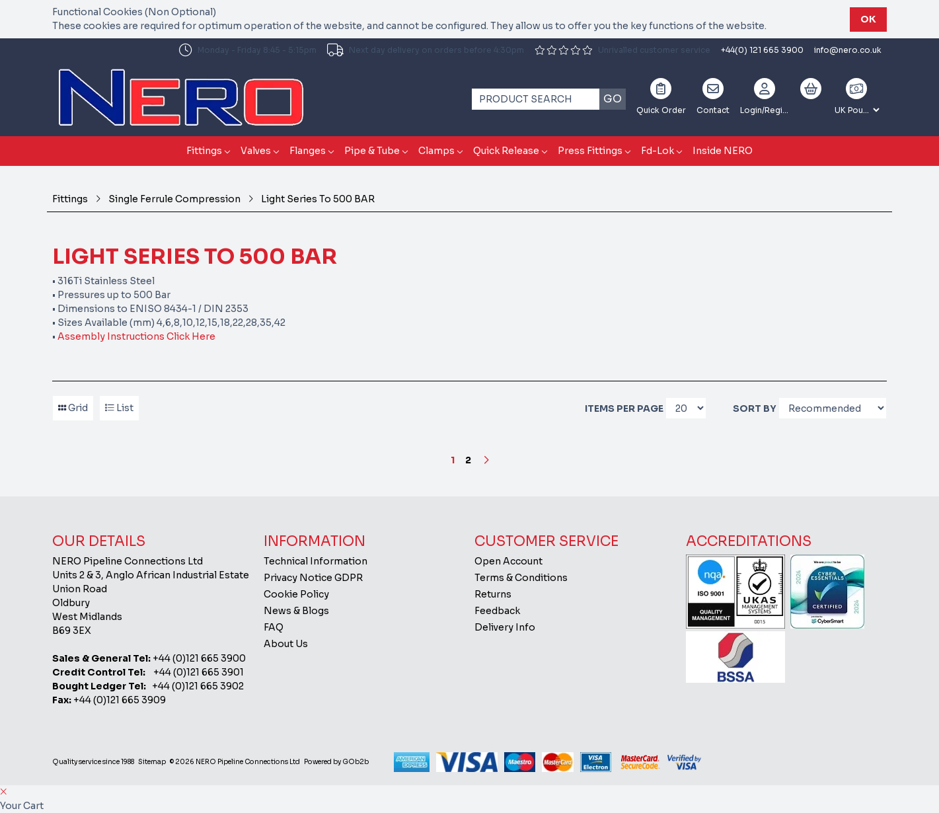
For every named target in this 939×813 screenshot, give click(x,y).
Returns (492, 594)
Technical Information (315, 561)
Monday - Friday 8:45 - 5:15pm (248, 50)
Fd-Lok (657, 151)
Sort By (754, 408)
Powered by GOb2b (336, 761)
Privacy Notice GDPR (313, 578)
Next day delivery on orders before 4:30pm (425, 50)
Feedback (497, 611)
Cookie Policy (296, 594)
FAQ (273, 627)
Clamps (436, 151)
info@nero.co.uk (848, 50)
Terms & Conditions (521, 578)
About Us (286, 644)
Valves (256, 151)
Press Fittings (590, 151)
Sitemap (152, 761)
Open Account (508, 561)
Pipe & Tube (372, 151)
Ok (868, 19)
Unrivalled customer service (622, 50)
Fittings (204, 151)
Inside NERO (723, 151)
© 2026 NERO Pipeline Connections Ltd (235, 761)
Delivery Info (504, 627)
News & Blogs (296, 611)
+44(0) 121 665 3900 (762, 50)
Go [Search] (612, 99)
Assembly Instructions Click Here (135, 336)
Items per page (624, 408)
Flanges (307, 151)
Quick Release (506, 151)
